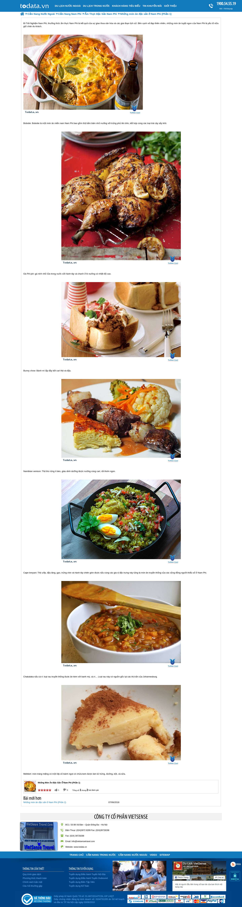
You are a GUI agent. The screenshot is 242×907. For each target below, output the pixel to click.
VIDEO (153, 855)
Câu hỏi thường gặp (32, 886)
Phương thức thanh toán (35, 878)
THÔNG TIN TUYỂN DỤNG (81, 869)
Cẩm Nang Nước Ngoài (132, 855)
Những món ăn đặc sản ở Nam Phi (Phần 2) (44, 802)
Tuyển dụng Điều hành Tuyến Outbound (88, 878)
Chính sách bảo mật (32, 882)
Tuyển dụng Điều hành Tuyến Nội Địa (87, 874)
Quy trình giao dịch (32, 874)
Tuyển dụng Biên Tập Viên (82, 882)
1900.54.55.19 (226, 3)
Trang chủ (77, 855)
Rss (233, 864)
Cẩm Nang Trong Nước (101, 855)
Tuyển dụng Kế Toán (79, 886)
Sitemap (164, 855)
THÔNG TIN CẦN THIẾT (33, 869)
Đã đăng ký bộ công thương (36, 898)
